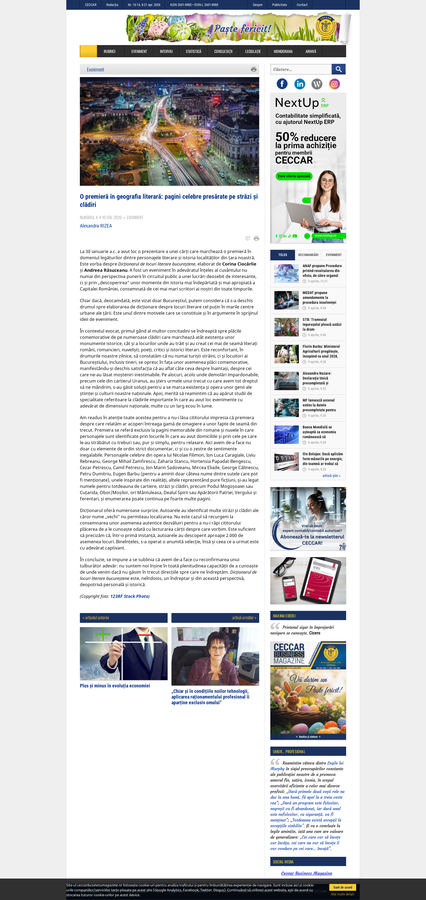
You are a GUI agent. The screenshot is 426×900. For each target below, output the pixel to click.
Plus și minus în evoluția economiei (115, 686)
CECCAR (90, 5)
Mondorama (283, 51)
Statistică (193, 51)
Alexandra (96, 226)
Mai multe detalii (342, 894)
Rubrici (112, 51)
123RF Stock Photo (129, 596)
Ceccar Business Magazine (306, 873)
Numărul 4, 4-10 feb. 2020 (101, 217)
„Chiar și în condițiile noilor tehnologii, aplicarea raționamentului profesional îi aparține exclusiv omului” (210, 696)
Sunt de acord (342, 887)
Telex (282, 255)
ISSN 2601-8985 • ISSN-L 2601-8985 (194, 5)
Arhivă (311, 51)
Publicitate (279, 5)
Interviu (166, 51)
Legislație (253, 51)
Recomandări (308, 255)
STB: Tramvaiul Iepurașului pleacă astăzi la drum (322, 324)
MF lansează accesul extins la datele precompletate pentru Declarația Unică (319, 407)
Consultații (223, 51)
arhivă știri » (331, 475)
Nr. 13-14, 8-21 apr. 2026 (144, 5)
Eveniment (139, 51)
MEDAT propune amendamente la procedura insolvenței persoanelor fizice (319, 300)
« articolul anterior (96, 617)
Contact (302, 5)
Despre (257, 5)
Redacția (112, 5)
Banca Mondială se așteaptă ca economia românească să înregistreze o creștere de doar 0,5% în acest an (322, 437)
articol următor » (244, 617)
